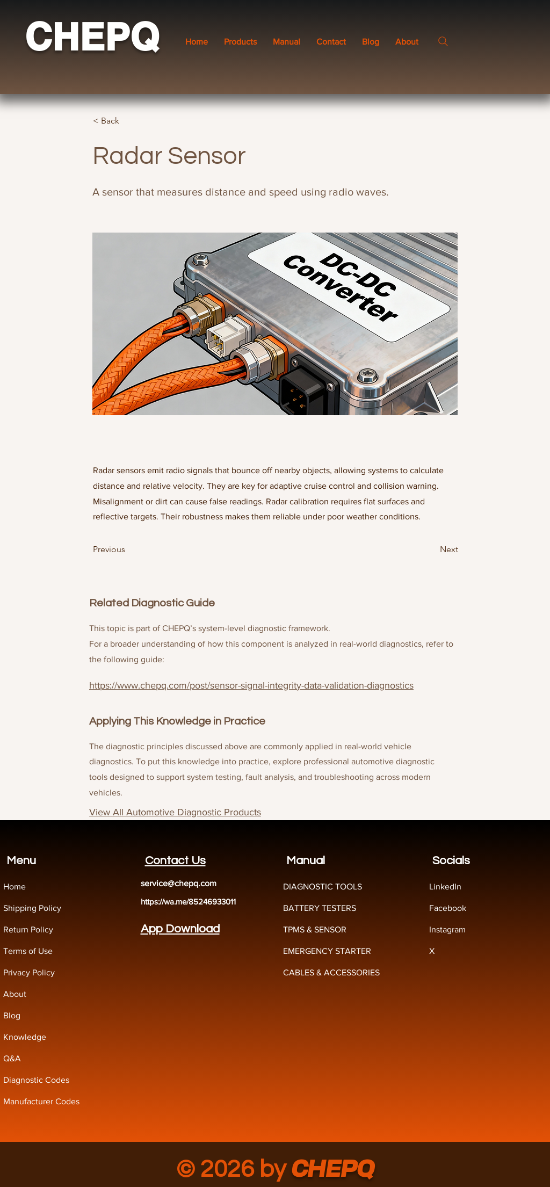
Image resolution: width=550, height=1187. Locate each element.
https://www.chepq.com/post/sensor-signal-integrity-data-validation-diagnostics (251, 685)
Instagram (447, 929)
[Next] (431, 549)
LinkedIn (445, 886)
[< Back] (128, 121)
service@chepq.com (178, 883)
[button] (286, 42)
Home (14, 886)
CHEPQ (92, 37)
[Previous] (128, 549)
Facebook (447, 908)
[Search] (443, 41)
